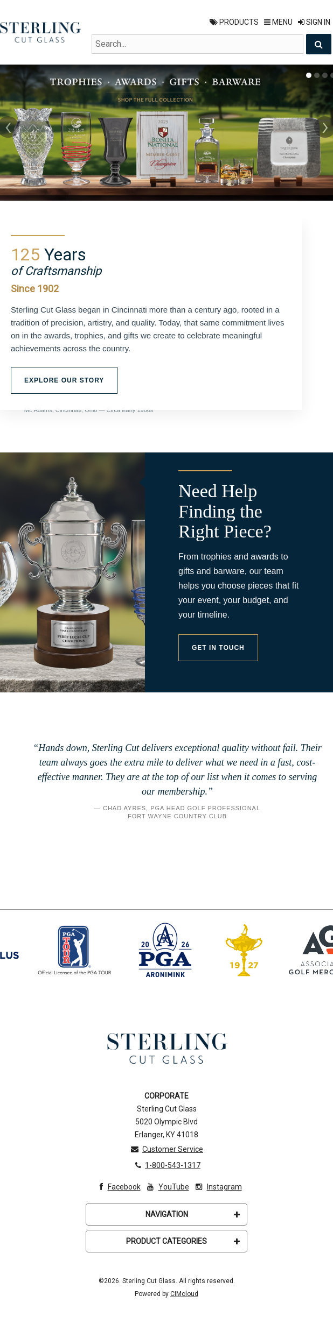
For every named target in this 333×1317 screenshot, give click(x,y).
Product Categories (183, 1241)
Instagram (217, 1187)
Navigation (192, 1214)
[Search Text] (197, 44)
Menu (278, 22)
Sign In (314, 22)
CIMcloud (184, 1294)
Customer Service (166, 1149)
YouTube (167, 1187)
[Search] (318, 44)
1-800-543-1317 (166, 1166)
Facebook (117, 1187)
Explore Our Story (64, 380)
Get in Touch (218, 648)
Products (234, 22)
